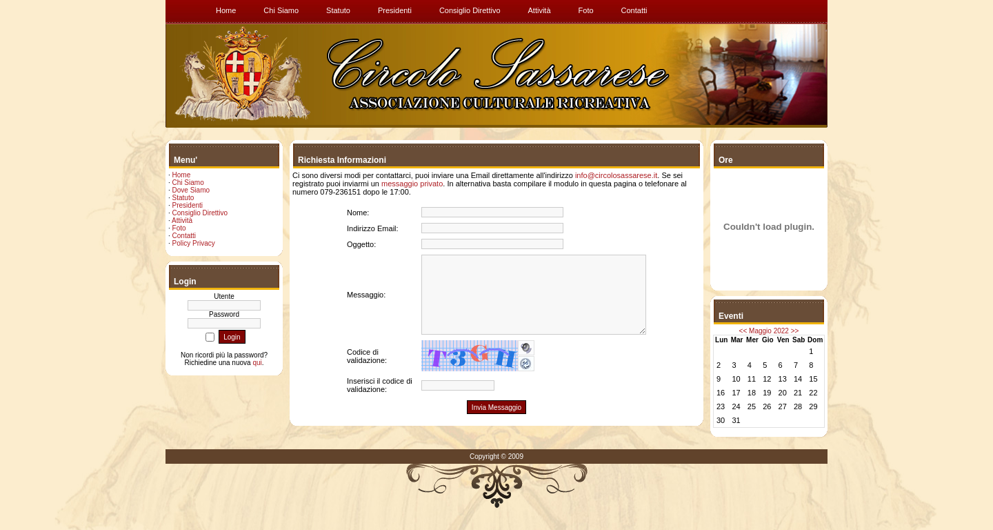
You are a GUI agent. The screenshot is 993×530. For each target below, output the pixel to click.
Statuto (183, 198)
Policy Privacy (193, 243)
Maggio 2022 (769, 331)
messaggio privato (412, 183)
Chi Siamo (188, 182)
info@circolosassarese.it (616, 175)
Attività (182, 220)
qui (256, 362)
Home (181, 175)
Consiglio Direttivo (200, 213)
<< (743, 331)
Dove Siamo (191, 190)
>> (795, 331)
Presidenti (187, 205)
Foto (179, 228)
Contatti (184, 235)
